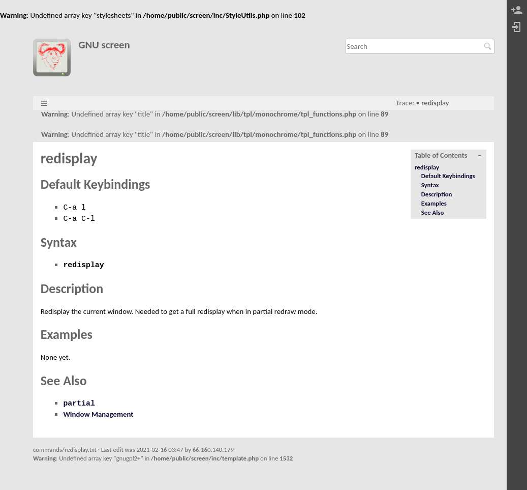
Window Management (98, 414)
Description (436, 194)
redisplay (435, 102)
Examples (434, 203)
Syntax (430, 185)
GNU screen (104, 45)
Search (489, 46)
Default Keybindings (448, 176)
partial (79, 403)
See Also (432, 212)
